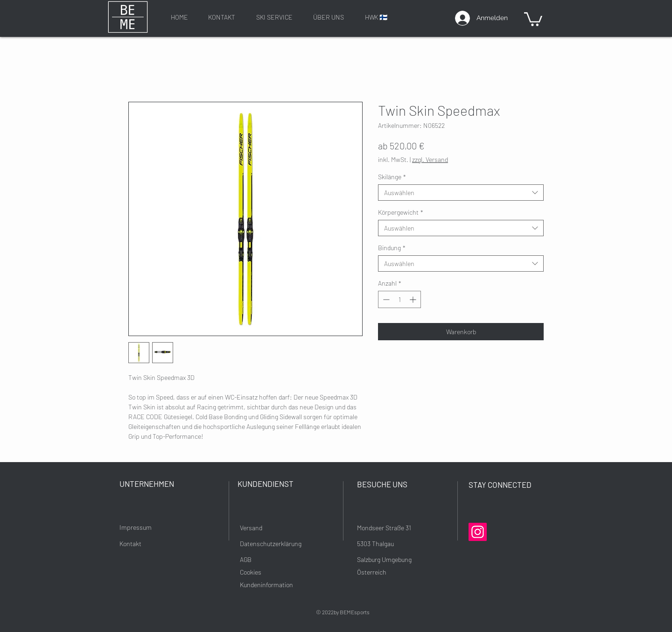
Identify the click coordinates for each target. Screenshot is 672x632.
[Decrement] (385, 299)
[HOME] (179, 17)
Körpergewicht (400, 212)
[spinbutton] (399, 299)
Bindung (392, 248)
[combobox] (461, 192)
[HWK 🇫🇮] (376, 17)
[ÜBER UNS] (328, 17)
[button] (533, 18)
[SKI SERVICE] (274, 17)
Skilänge (392, 177)
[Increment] (414, 299)
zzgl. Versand (430, 159)
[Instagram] (478, 532)
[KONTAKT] (221, 17)
